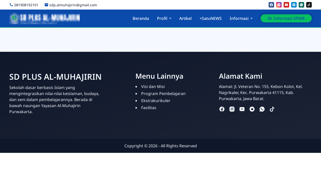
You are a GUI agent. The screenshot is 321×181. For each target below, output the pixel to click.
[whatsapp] (301, 5)
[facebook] (271, 5)
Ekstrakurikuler (156, 100)
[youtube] (286, 5)
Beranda (141, 18)
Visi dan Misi (153, 86)
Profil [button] (162, 18)
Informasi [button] (239, 18)
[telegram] (294, 5)
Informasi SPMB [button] (286, 18)
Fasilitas (148, 107)
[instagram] (279, 5)
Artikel (185, 18)
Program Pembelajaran (163, 93)
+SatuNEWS (211, 18)
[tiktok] (309, 5)
